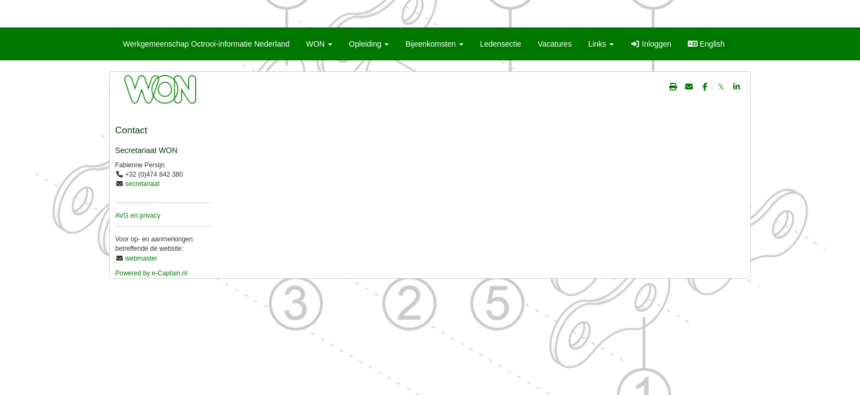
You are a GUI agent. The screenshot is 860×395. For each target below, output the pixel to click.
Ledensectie (501, 44)
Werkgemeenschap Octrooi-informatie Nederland (206, 44)
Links (601, 44)
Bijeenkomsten (434, 44)
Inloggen (650, 44)
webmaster (141, 258)
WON (319, 44)
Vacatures (555, 44)
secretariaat (142, 184)
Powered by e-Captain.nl (151, 273)
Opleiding (369, 44)
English (706, 44)
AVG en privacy (137, 215)
